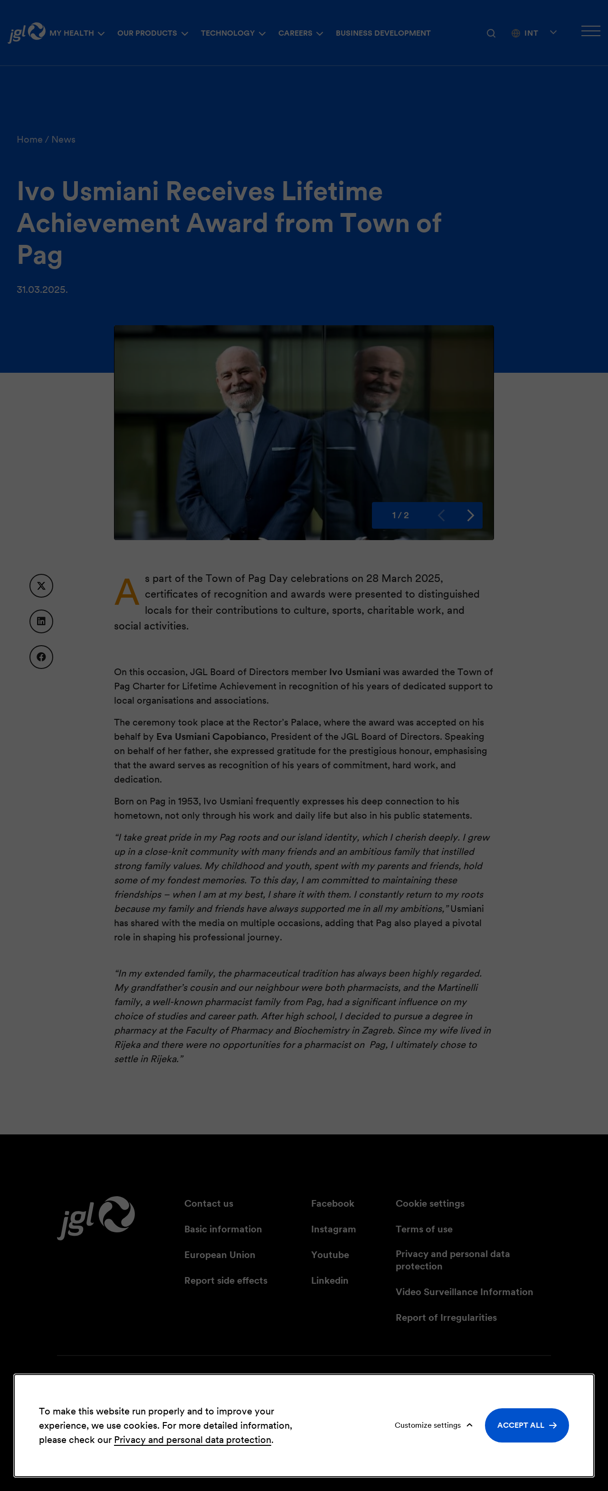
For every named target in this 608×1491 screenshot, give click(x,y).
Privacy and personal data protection (192, 1439)
